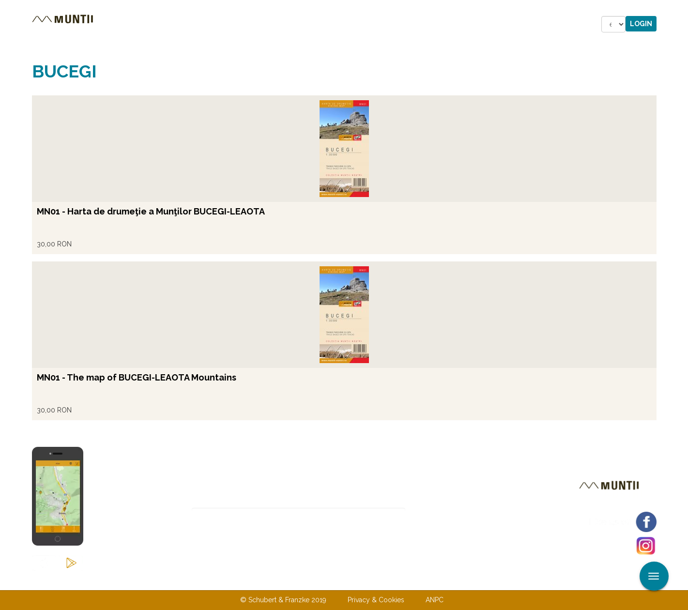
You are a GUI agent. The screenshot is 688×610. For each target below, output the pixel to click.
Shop (346, 24)
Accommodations (232, 24)
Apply (680, 8)
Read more (42, 66)
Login (641, 24)
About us (273, 580)
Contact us (324, 580)
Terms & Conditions (394, 580)
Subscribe (439, 516)
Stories (302, 24)
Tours (164, 24)
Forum (388, 24)
